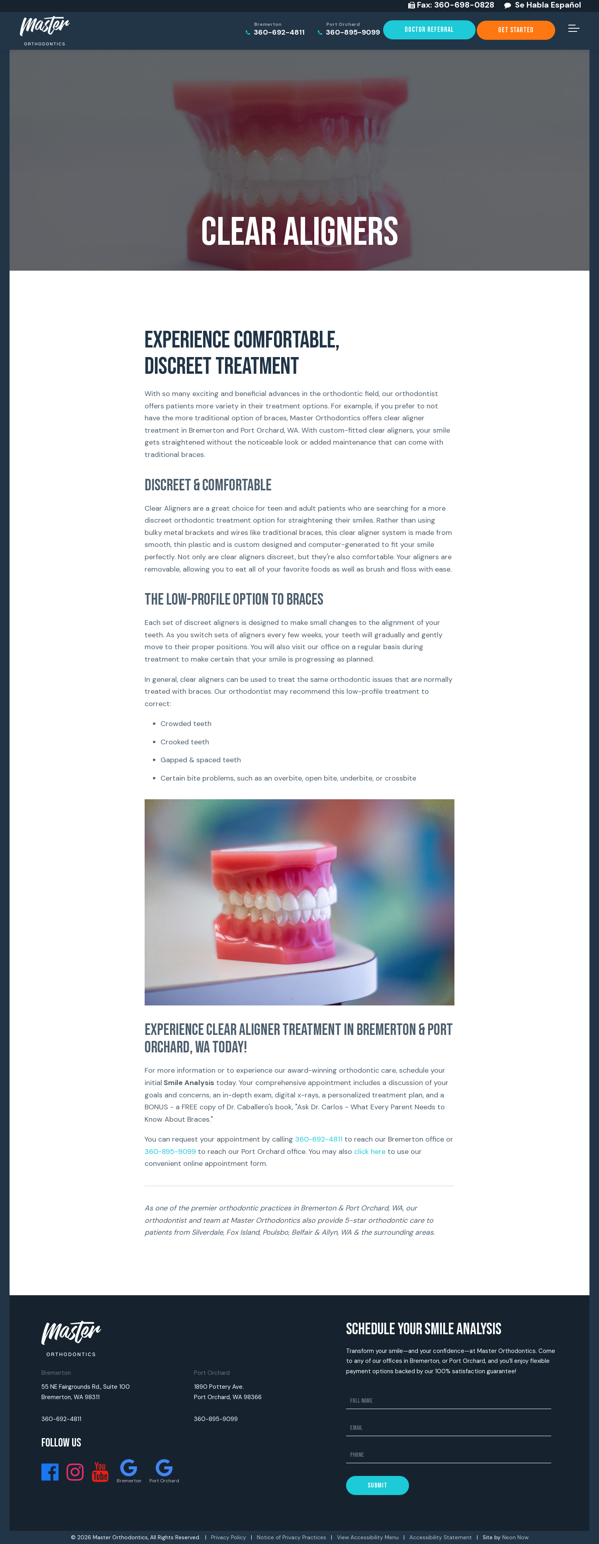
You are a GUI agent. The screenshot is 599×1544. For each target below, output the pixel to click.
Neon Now (515, 1537)
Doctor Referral (429, 29)
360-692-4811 (275, 29)
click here (370, 1151)
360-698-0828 (455, 5)
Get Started (516, 30)
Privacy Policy (228, 1537)
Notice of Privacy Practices (291, 1537)
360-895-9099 (349, 29)
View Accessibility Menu (368, 1537)
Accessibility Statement (440, 1537)
